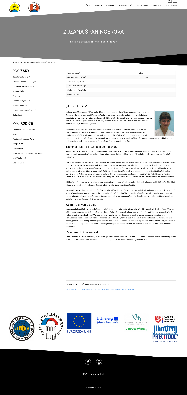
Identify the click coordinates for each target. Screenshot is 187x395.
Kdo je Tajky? (18, 144)
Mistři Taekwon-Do (21, 158)
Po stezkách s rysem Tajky (23, 139)
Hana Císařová (128, 289)
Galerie (157, 6)
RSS (84, 374)
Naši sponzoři (18, 163)
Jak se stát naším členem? (23, 86)
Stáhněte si (17, 115)
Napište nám (142, 6)
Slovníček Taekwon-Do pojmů (24, 82)
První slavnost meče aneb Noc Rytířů (28, 153)
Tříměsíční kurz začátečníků (24, 129)
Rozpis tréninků (125, 6)
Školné (15, 134)
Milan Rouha (91, 289)
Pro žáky (19, 62)
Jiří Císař (81, 289)
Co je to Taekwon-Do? (21, 77)
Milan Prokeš (71, 289)
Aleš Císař (101, 289)
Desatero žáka (18, 91)
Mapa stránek (98, 374)
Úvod (88, 6)
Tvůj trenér (17, 96)
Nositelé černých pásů (31, 62)
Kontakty (110, 6)
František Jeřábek (113, 289)
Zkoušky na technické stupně (25, 110)
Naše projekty (171, 6)
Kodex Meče (18, 149)
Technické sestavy (20, 105)
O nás (98, 6)
